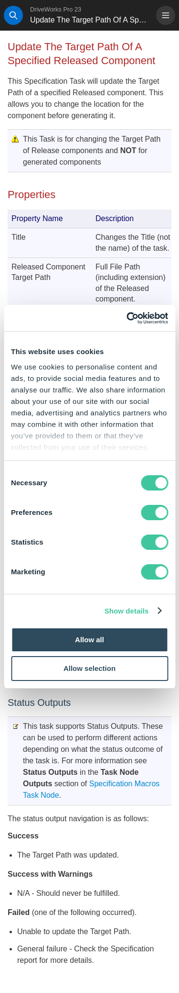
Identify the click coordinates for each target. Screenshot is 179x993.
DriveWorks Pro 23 (55, 9)
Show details (127, 611)
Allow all (89, 640)
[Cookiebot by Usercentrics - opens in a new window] (127, 318)
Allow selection (89, 668)
